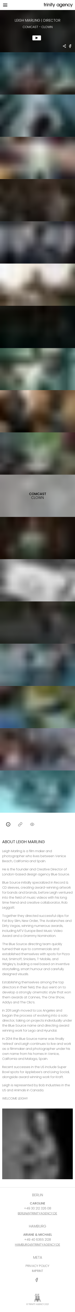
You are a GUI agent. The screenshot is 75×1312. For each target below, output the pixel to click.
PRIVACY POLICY (37, 1266)
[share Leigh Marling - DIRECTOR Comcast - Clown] (64, 46)
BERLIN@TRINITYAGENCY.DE (37, 1213)
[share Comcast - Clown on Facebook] (70, 47)
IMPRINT (37, 1271)
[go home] (58, 5)
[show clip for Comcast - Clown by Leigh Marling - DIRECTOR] (37, 31)
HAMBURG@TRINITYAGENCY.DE (37, 1244)
